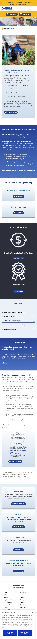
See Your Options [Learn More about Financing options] (18, 258)
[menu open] (34, 9)
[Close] (33, 612)
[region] (17, 624)
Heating (6, 597)
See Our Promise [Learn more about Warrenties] (18, 291)
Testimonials (7, 605)
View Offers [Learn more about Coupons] (18, 550)
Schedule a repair (15, 461)
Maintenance (7, 595)
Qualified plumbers (14, 89)
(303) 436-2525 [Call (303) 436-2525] (11, 14)
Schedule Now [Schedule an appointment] (18, 196)
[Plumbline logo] (7, 8)
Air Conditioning (8, 602)
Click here (24, 2)
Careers (22, 602)
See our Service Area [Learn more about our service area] (18, 504)
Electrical (6, 607)
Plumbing (6, 592)
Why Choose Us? (8, 600)
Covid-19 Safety (24, 605)
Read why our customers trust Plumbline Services (18, 170)
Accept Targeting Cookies (10, 632)
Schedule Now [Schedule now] (25, 14)
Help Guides (23, 595)
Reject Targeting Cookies (25, 632)
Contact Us (22, 597)
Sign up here (18, 571)
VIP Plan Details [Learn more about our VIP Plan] (18, 527)
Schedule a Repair (11, 112)
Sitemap (22, 600)
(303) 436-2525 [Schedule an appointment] (18, 213)
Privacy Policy (23, 607)
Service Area (23, 592)
